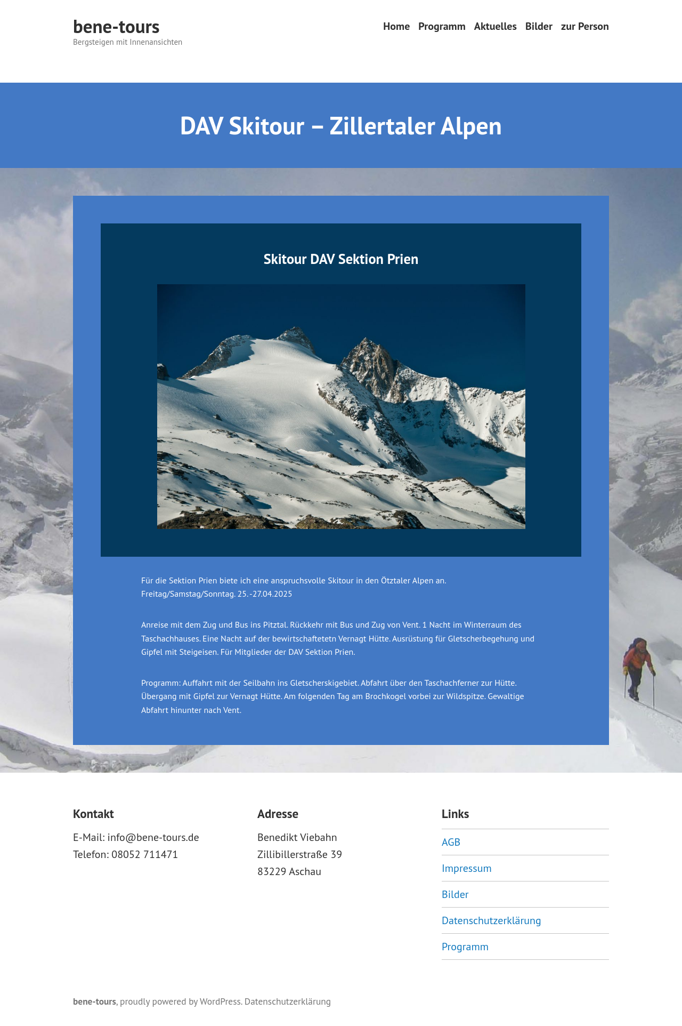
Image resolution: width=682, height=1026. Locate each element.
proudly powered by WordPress (180, 1001)
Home (396, 26)
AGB (451, 842)
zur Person (585, 26)
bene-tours (116, 26)
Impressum (467, 868)
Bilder (539, 26)
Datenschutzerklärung (491, 920)
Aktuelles (495, 26)
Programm (441, 26)
